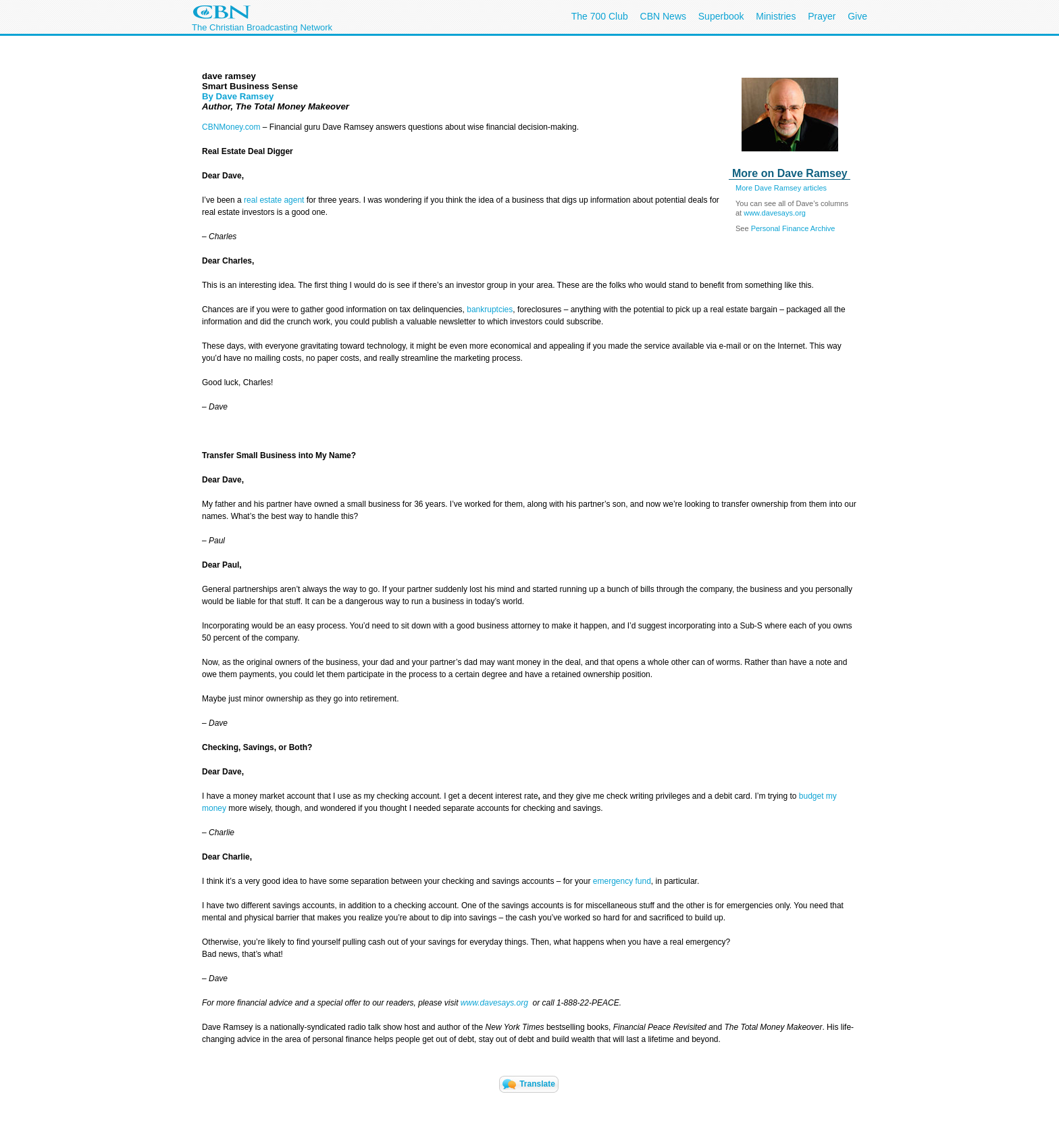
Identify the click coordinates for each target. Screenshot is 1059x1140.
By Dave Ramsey (238, 96)
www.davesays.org (775, 213)
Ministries (776, 16)
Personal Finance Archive (793, 228)
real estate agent (274, 200)
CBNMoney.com (231, 127)
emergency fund (622, 881)
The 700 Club (599, 16)
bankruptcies (490, 309)
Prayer (821, 16)
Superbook (721, 16)
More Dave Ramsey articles (781, 188)
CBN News (663, 16)
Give (857, 16)
